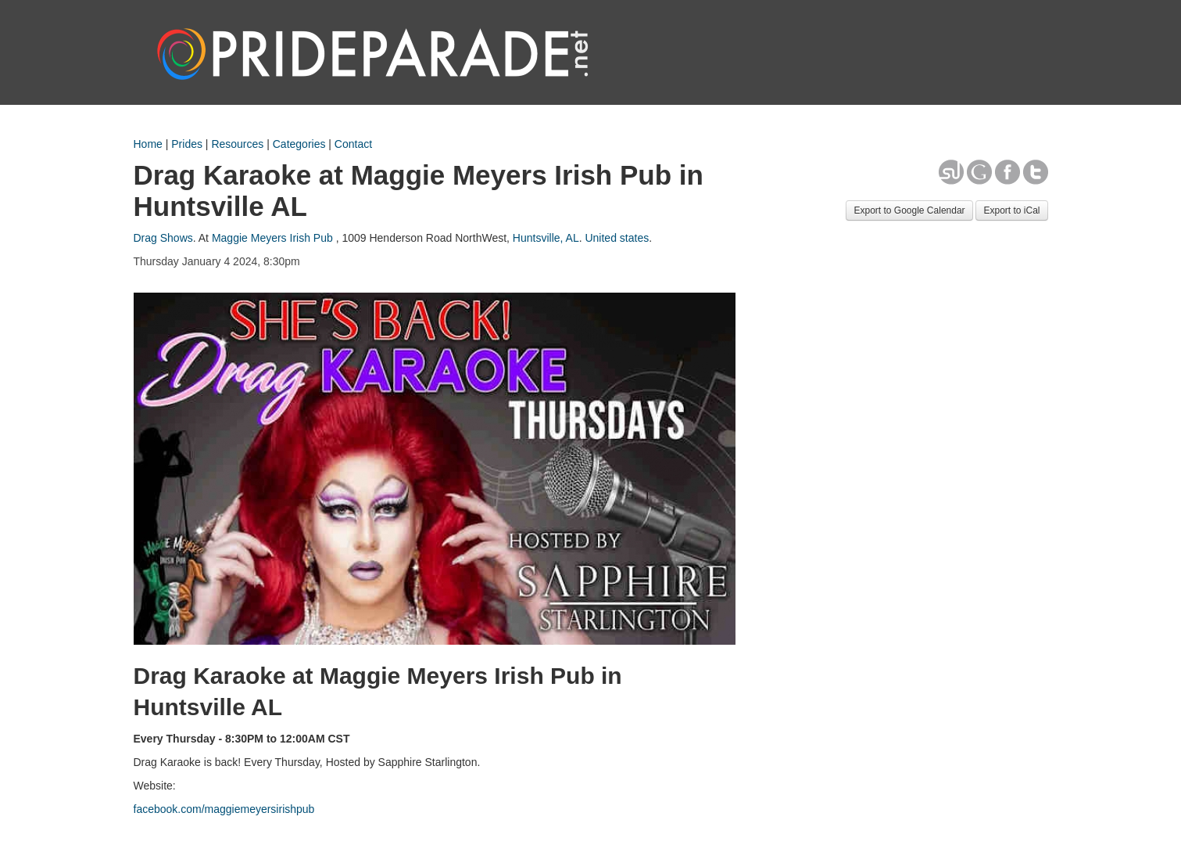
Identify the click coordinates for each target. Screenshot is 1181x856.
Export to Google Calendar (909, 210)
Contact (353, 144)
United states (617, 238)
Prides (186, 144)
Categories (299, 144)
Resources (237, 144)
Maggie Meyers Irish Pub (272, 238)
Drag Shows (163, 238)
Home (148, 144)
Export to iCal (1011, 210)
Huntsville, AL (546, 238)
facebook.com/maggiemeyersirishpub (224, 809)
